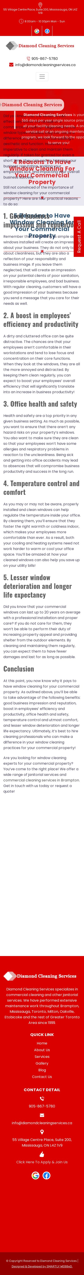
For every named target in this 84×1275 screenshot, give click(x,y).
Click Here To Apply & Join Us (42, 1162)
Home (42, 1043)
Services (42, 1056)
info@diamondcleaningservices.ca (42, 1123)
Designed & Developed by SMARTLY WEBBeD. (42, 1266)
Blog (42, 1070)
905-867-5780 (42, 1106)
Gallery (42, 1063)
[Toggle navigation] (42, 76)
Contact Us (42, 1076)
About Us (42, 1050)
